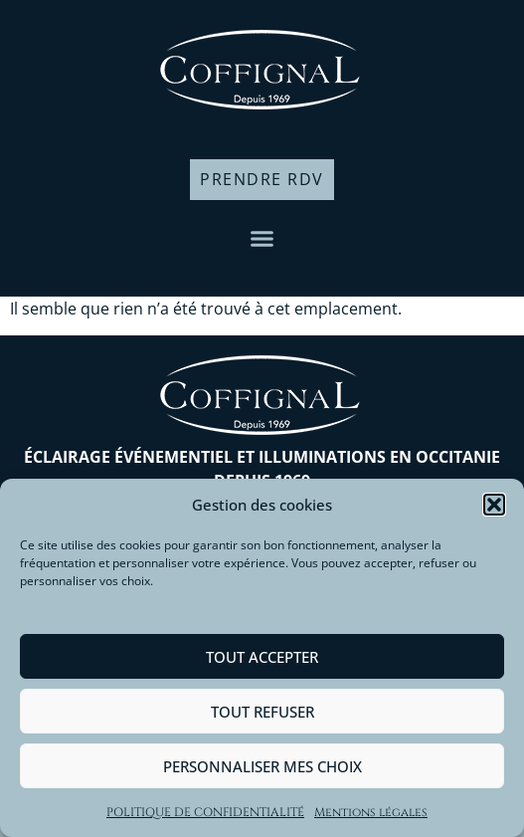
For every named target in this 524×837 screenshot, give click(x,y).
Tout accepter (262, 657)
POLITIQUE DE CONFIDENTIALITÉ (205, 812)
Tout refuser (262, 712)
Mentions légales (371, 812)
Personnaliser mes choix (262, 766)
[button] (494, 505)
